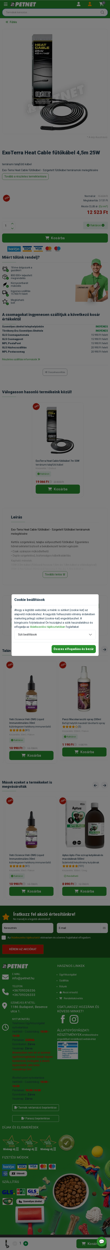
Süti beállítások (27, 634)
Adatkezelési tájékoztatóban (47, 626)
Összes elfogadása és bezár (74, 649)
